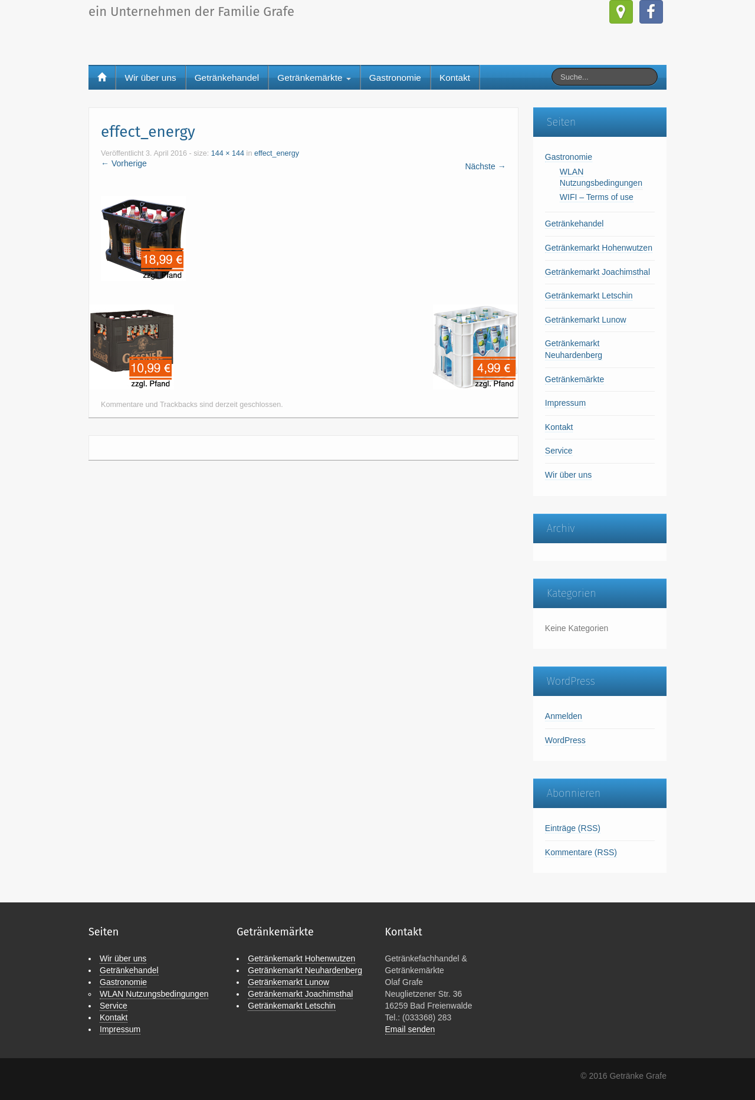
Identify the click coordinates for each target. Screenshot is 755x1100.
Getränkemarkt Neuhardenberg (305, 970)
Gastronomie (395, 78)
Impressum (565, 403)
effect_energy (276, 153)
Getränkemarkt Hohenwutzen (598, 247)
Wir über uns (150, 78)
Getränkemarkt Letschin (589, 295)
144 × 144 (227, 153)
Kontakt (454, 78)
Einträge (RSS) (572, 828)
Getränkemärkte (314, 78)
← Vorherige (124, 163)
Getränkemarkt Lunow (585, 319)
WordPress (565, 740)
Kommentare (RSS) (581, 852)
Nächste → (485, 166)
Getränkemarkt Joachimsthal (597, 272)
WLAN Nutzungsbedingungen (154, 994)
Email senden (410, 1029)
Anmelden (563, 716)
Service (559, 450)
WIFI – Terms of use (596, 197)
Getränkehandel (227, 78)
